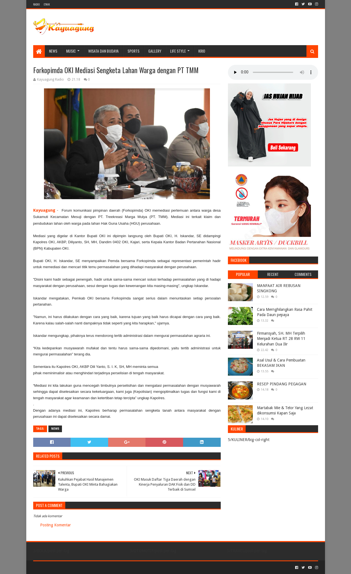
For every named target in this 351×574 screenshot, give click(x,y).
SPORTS (133, 51)
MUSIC (71, 51)
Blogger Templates (95, 567)
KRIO (201, 51)
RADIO (36, 4)
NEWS (53, 51)
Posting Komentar (55, 525)
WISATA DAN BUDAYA (103, 51)
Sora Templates (63, 567)
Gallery (154, 51)
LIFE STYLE (178, 51)
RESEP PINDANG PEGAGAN (281, 384)
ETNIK (47, 4)
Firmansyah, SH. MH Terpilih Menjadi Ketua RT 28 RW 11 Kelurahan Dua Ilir (281, 338)
